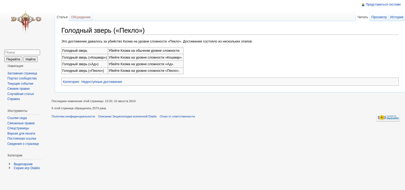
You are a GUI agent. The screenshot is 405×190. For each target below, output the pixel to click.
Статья (62, 17)
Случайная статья (20, 94)
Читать (362, 17)
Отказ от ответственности (177, 116)
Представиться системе (383, 4)
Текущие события (20, 84)
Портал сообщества (22, 78)
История (396, 17)
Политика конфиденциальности (73, 116)
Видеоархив (23, 164)
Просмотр (379, 17)
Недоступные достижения (101, 82)
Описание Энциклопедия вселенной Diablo (127, 116)
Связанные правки (21, 123)
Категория (71, 82)
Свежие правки (18, 89)
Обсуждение (81, 17)
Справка (13, 99)
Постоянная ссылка (21, 138)
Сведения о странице (23, 144)
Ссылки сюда (17, 118)
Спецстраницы (18, 128)
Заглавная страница (22, 73)
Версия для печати (21, 133)
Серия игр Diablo (27, 168)
